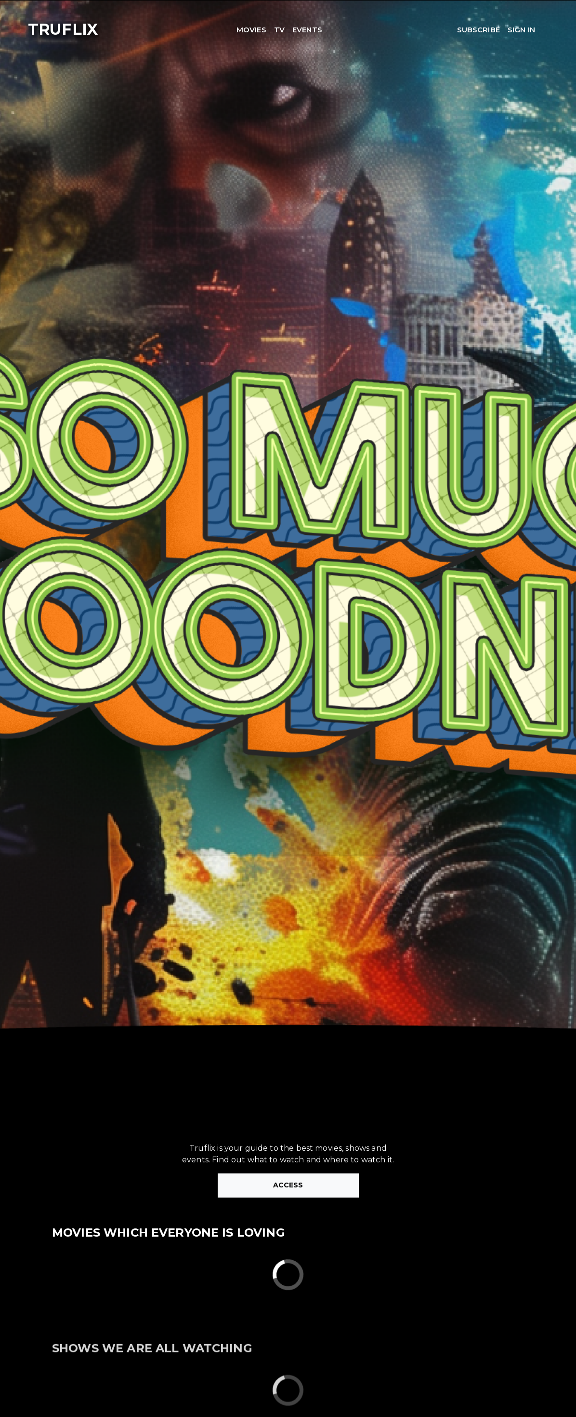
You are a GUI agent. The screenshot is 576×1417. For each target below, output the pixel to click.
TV (279, 29)
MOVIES (251, 29)
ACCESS (288, 1185)
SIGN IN (521, 29)
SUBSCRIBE (478, 29)
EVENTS (307, 29)
